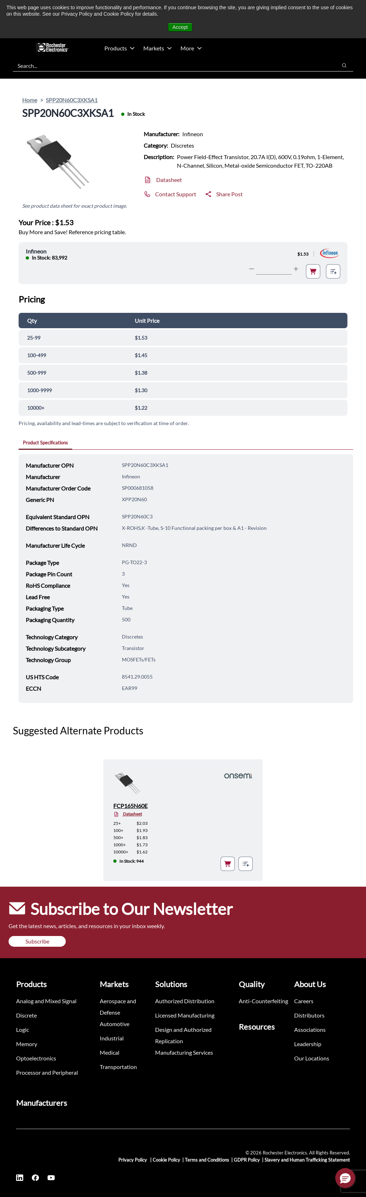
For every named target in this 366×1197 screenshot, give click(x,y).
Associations (310, 1029)
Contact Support (175, 194)
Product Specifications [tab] (45, 442)
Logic (22, 1029)
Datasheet (169, 179)
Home (29, 100)
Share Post (229, 194)
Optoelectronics (36, 1058)
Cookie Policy (166, 1160)
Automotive (114, 1023)
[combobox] (171, 65)
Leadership (307, 1043)
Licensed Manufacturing (184, 1015)
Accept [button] (180, 27)
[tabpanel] (186, 578)
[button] (345, 1178)
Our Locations (311, 1058)
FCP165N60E (130, 805)
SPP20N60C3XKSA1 (72, 100)
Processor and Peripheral (47, 1072)
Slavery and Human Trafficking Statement (307, 1160)
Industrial (112, 1038)
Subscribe (37, 941)
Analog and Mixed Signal (46, 1001)
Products (119, 48)
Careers (303, 1001)
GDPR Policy (247, 1160)
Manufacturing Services (184, 1052)
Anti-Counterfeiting (263, 1001)
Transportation (118, 1066)
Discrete (26, 1015)
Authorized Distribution (184, 1001)
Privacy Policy (133, 1160)
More (191, 48)
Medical (109, 1052)
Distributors (309, 1015)
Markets (157, 48)
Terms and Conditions (207, 1160)
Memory (26, 1043)
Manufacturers (41, 1103)
